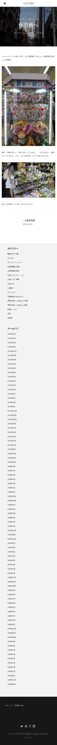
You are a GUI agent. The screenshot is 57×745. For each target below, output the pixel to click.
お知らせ (11, 284)
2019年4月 (11, 479)
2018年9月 (12, 505)
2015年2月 (11, 671)
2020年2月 (12, 445)
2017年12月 (12, 530)
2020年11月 (12, 415)
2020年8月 (12, 424)
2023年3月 (12, 385)
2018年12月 (12, 496)
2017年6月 (11, 552)
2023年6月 (12, 372)
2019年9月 (12, 466)
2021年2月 (12, 402)
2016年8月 (11, 595)
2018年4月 (11, 518)
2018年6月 (12, 509)
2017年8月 (11, 547)
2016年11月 (12, 582)
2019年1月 (11, 492)
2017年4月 (11, 560)
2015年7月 (11, 650)
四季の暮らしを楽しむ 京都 (18, 301)
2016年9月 (12, 590)
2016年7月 (11, 599)
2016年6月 (12, 603)
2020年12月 (12, 411)
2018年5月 (11, 513)
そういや (28, 224)
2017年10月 (12, 539)
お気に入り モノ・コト (16, 275)
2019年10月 (12, 462)
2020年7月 (12, 428)
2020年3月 (12, 441)
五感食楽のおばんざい (16, 296)
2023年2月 (12, 389)
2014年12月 (12, 680)
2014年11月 (12, 684)
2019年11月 (12, 458)
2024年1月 (12, 347)
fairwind (29, 737)
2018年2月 (12, 526)
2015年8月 (11, 646)
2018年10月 (12, 501)
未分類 (10, 318)
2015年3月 (11, 667)
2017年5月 (11, 556)
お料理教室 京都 (13, 267)
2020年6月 (12, 432)
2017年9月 (11, 543)
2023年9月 (12, 364)
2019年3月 (11, 483)
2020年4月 (12, 437)
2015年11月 (12, 633)
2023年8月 (12, 368)
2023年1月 (12, 394)
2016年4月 (11, 612)
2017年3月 (11, 565)
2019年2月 (12, 488)
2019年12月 (12, 454)
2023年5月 (12, 377)
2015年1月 (11, 676)
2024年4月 (12, 334)
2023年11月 (12, 355)
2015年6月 (11, 654)
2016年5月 (11, 607)
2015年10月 (12, 637)
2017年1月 (11, 573)
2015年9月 (11, 641)
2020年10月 (12, 419)
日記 (9, 314)
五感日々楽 (19, 705)
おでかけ (11, 258)
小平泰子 (39, 33)
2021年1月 (11, 407)
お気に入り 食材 (13, 279)
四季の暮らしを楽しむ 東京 (28, 19)
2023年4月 (12, 381)
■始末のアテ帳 (13, 254)
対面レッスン (12, 309)
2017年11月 (12, 535)
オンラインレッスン (15, 262)
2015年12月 (12, 629)
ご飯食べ (11, 288)
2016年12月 (12, 577)
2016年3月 (11, 616)
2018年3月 (11, 522)
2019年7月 (11, 471)
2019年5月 (11, 475)
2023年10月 (12, 360)
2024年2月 (12, 343)
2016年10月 (12, 586)
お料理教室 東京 (13, 271)
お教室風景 (28, 220)
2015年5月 (11, 658)
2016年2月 (12, 620)
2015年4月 (11, 663)
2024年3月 (12, 338)
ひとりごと (12, 292)
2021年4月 (12, 398)
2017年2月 (11, 569)
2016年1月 (11, 624)
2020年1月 (12, 449)
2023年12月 (12, 351)
